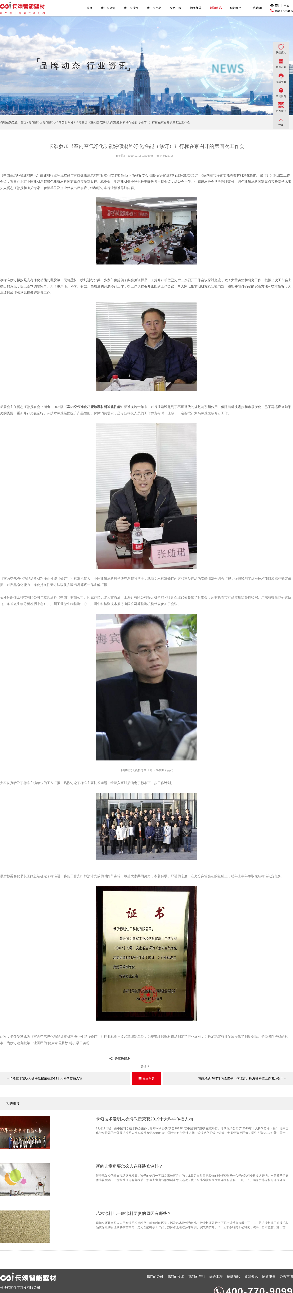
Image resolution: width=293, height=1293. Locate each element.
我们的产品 (154, 8)
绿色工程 (175, 8)
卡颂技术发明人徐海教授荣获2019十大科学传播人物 (44, 1078)
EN (277, 5)
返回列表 (148, 1078)
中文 (286, 5)
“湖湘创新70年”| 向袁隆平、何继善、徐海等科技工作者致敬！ (242, 1078)
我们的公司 (108, 8)
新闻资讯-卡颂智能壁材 (58, 122)
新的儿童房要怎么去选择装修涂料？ (129, 1166)
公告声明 (256, 8)
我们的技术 (131, 8)
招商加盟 (196, 8)
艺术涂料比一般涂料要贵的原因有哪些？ (133, 1213)
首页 (89, 8)
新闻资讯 (216, 8)
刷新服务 (236, 8)
